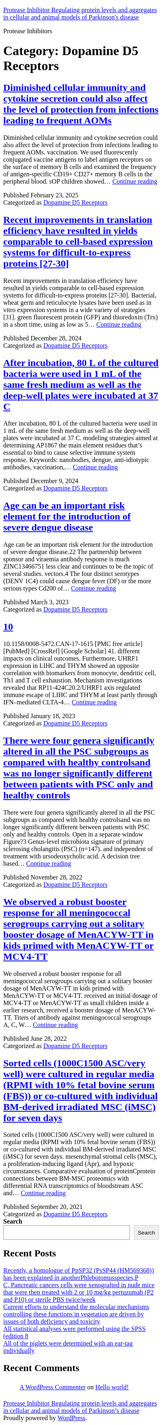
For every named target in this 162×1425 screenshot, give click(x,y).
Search (12, 1221)
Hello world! (112, 1387)
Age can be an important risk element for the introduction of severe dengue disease (67, 516)
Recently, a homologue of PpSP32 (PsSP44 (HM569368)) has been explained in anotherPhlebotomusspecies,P (78, 1274)
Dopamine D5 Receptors (75, 202)
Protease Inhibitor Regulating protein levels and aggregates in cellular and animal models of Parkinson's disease (80, 13)
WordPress (71, 1417)
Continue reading (135, 181)
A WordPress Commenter (52, 1387)
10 (8, 626)
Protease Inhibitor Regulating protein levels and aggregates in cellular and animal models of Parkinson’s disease (80, 1407)
